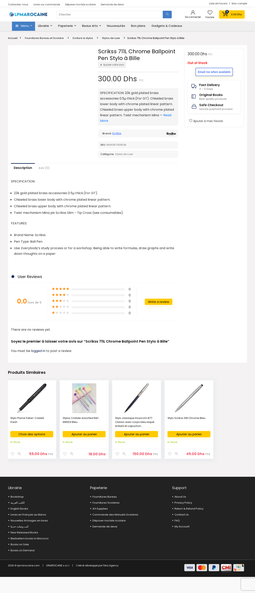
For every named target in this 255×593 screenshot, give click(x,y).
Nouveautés (116, 26)
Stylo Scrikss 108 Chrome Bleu (142, 433)
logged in (38, 364)
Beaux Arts (90, 26)
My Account (182, 543)
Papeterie (65, 26)
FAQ (177, 537)
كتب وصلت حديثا (19, 543)
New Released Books (24, 548)
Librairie (43, 26)
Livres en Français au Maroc (28, 531)
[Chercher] (167, 14)
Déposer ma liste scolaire (80, 4)
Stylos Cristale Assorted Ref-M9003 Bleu (64, 435)
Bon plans (138, 26)
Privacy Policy (183, 519)
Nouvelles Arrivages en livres (29, 537)
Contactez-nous (18, 4)
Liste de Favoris (218, 3)
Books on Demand (22, 566)
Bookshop (17, 513)
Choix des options (26, 448)
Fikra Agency (111, 581)
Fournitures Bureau (104, 513)
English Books (19, 525)
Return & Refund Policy (189, 525)
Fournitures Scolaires (106, 519)
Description (23, 181)
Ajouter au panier (66, 447)
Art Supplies (100, 525)
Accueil (13, 38)
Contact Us (182, 531)
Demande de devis (112, 4)
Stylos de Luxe (111, 38)
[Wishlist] (210, 13)
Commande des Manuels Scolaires (115, 531)
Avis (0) (44, 181)
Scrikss (116, 133)
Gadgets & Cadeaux (166, 26)
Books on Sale (20, 560)
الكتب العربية (18, 519)
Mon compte (239, 3)
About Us (180, 513)
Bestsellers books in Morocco (30, 554)
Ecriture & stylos (83, 38)
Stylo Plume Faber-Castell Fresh (22, 433)
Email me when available (214, 72)
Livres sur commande (46, 4)
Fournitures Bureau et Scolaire (44, 38)
